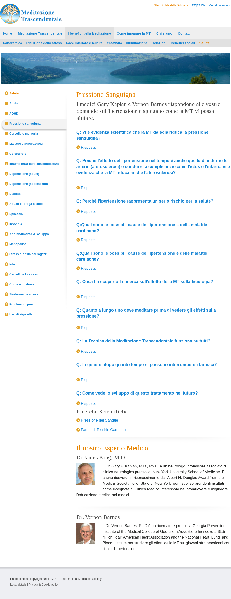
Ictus (12, 264)
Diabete (15, 194)
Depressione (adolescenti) (28, 184)
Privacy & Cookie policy (43, 584)
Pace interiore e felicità (84, 43)
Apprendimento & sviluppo (29, 234)
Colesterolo (17, 153)
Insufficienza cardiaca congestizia (34, 163)
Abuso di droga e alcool (26, 204)
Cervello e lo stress (23, 274)
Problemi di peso (21, 304)
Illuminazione (136, 43)
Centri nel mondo (220, 5)
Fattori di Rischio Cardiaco (103, 430)
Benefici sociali (183, 43)
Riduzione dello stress (44, 43)
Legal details (18, 584)
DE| (194, 5)
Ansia (13, 103)
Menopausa (17, 244)
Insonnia (15, 224)
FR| (199, 5)
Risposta (88, 147)
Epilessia (16, 214)
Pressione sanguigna (25, 123)
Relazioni (159, 43)
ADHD (13, 113)
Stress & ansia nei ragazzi (28, 254)
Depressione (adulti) (24, 174)
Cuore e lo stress (22, 284)
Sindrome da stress (23, 294)
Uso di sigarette (21, 314)
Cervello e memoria (23, 133)
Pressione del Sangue (99, 420)
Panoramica (12, 43)
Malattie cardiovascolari (26, 143)
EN (203, 5)
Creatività (114, 43)
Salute (204, 43)
